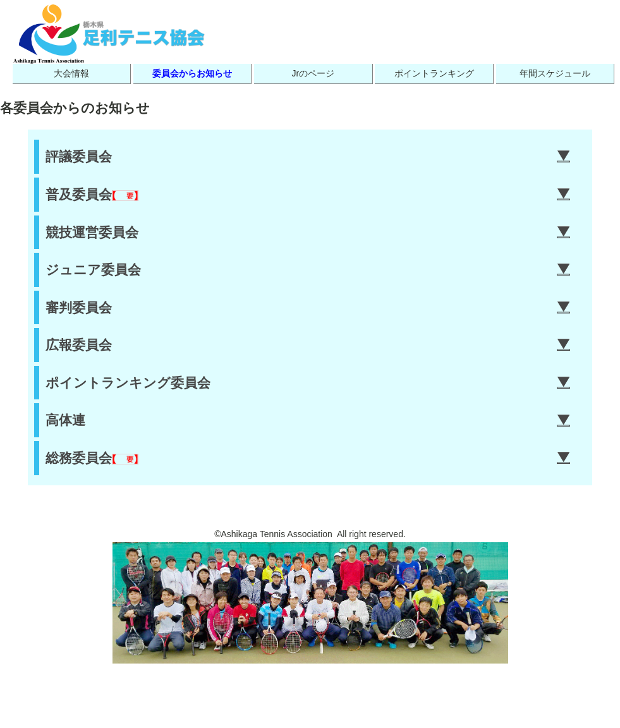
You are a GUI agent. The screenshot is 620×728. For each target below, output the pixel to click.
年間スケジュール (555, 73)
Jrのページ (312, 73)
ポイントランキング (434, 73)
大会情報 (71, 73)
